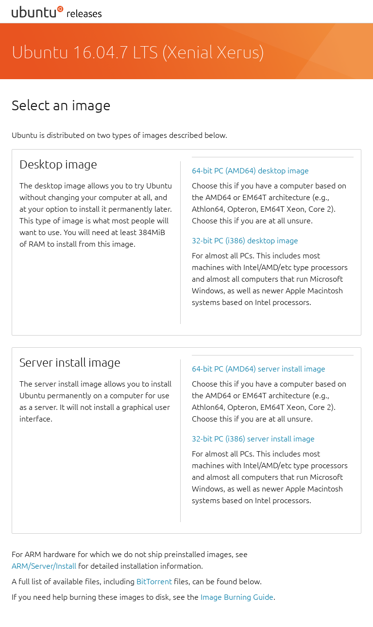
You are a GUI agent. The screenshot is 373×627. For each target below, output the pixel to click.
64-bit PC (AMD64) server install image (258, 368)
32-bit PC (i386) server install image (253, 438)
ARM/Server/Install (44, 565)
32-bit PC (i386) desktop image (245, 240)
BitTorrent (154, 581)
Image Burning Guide (237, 597)
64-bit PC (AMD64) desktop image (250, 170)
